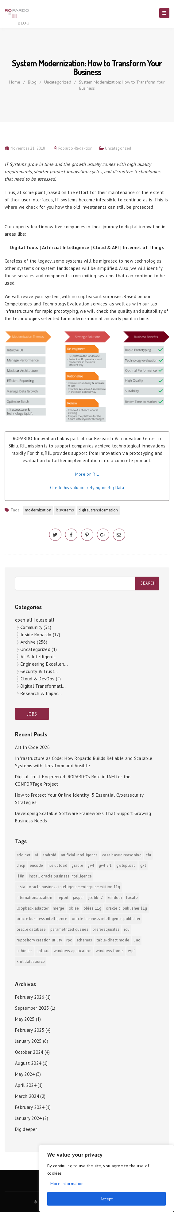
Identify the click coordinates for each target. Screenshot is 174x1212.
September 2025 (32, 1008)
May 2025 (24, 1019)
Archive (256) (34, 642)
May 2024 (24, 1074)
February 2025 (29, 1030)
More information (67, 1183)
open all (23, 620)
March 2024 (27, 1096)
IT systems (65, 510)
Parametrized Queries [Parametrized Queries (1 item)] (69, 929)
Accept (106, 1199)
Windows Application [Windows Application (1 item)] (72, 950)
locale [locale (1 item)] (132, 897)
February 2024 (29, 1107)
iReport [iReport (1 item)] (62, 897)
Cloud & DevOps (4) (41, 679)
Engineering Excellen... (44, 664)
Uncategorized (57, 82)
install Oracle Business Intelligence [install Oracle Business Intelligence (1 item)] (60, 876)
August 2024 (28, 1063)
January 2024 (28, 1118)
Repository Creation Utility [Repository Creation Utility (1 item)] (39, 940)
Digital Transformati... (43, 686)
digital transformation (98, 510)
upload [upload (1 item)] (43, 950)
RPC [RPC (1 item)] (69, 940)
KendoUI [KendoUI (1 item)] (114, 897)
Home (14, 82)
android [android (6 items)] (49, 855)
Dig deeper (26, 1129)
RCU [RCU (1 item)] (127, 929)
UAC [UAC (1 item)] (136, 940)
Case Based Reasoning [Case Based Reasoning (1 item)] (121, 855)
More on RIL (87, 474)
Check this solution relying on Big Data (87, 487)
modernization (38, 510)
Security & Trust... (39, 671)
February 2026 (29, 997)
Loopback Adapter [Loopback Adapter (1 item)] (32, 908)
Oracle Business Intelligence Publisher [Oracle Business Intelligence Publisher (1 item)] (106, 918)
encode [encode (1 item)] (36, 865)
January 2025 (28, 1041)
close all (45, 620)
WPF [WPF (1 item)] (131, 950)
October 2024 (29, 1052)
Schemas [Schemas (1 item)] (84, 940)
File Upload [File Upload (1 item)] (57, 865)
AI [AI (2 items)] (36, 855)
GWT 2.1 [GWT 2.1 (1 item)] (105, 865)
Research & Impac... (41, 693)
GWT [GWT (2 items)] (90, 865)
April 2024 (25, 1085)
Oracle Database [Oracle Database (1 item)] (31, 929)
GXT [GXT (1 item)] (143, 865)
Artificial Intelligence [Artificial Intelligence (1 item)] (79, 855)
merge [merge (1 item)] (58, 908)
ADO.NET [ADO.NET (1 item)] (23, 855)
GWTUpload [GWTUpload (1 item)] (126, 865)
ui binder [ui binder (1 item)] (24, 950)
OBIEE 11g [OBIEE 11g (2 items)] (92, 908)
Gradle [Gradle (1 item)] (77, 865)
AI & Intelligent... (39, 657)
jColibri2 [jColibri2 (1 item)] (95, 897)
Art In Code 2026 (32, 747)
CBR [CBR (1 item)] (148, 855)
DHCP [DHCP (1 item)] (21, 865)
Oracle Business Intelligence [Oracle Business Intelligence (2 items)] (42, 918)
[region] (106, 1178)
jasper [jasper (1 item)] (78, 897)
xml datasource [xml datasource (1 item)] (31, 961)
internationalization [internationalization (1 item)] (34, 897)
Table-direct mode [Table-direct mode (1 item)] (113, 940)
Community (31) (36, 627)
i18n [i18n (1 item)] (20, 876)
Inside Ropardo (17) (40, 635)
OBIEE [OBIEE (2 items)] (74, 908)
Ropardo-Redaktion (75, 148)
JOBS (32, 714)
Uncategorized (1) (39, 649)
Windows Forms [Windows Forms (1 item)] (110, 950)
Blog (32, 82)
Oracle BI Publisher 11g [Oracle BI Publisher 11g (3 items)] (126, 908)
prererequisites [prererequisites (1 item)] (106, 929)
